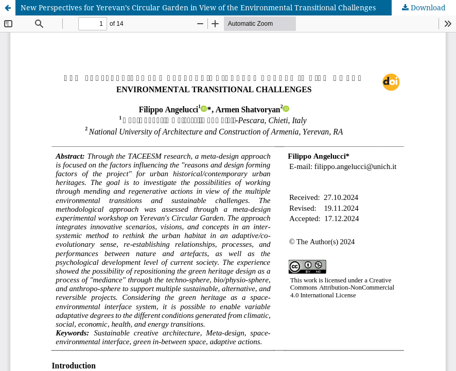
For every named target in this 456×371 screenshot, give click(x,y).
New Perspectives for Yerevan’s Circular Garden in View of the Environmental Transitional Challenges (198, 7)
